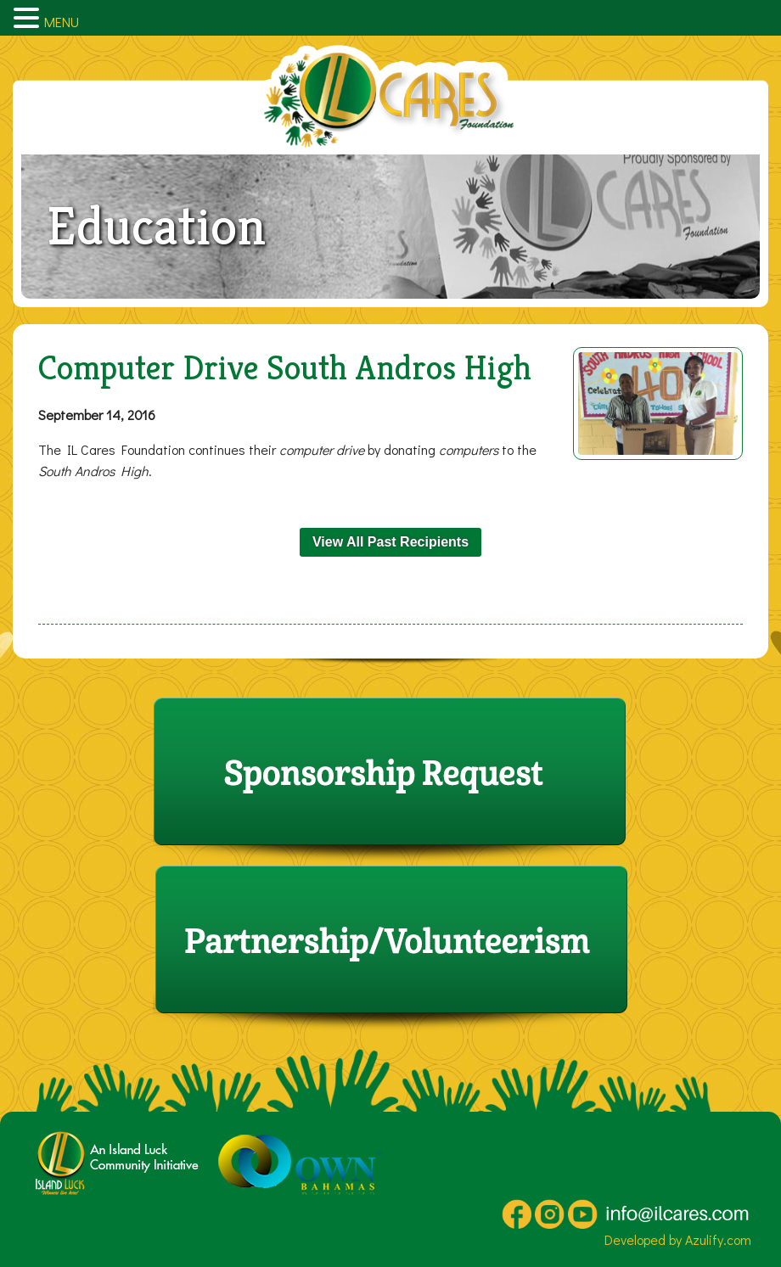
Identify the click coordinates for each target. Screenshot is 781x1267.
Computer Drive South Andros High (284, 367)
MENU (61, 22)
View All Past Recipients (390, 542)
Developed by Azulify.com (677, 1239)
